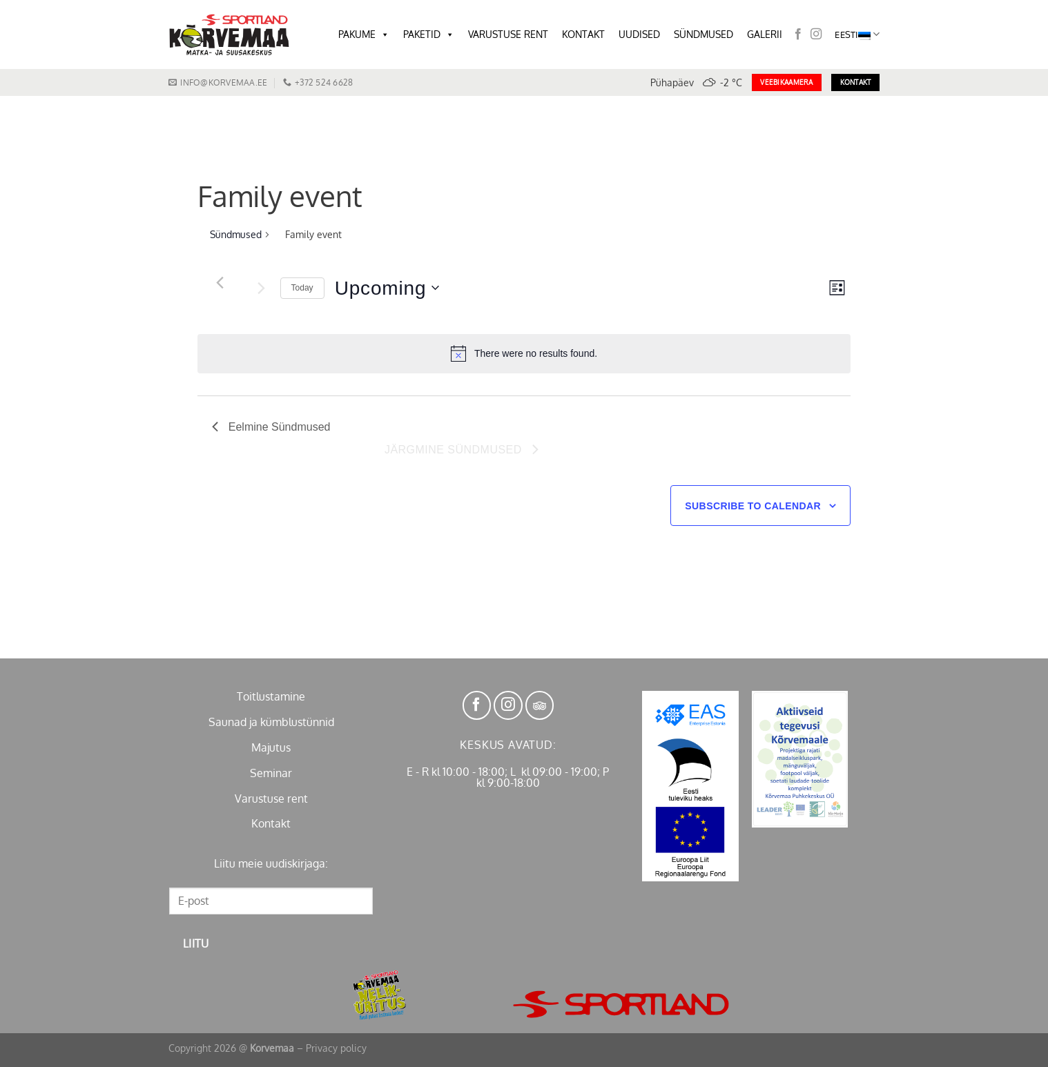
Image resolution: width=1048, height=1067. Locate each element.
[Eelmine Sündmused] (220, 282)
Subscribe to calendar (753, 505)
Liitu (196, 943)
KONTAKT (583, 34)
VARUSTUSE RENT (508, 34)
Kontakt (271, 823)
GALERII (764, 34)
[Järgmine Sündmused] (261, 288)
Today (302, 288)
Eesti (857, 34)
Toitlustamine (271, 696)
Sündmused (236, 234)
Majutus (271, 747)
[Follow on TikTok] (539, 705)
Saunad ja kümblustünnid (271, 722)
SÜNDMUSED (703, 34)
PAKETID (428, 34)
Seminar (271, 773)
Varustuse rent (271, 798)
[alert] (524, 353)
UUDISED (639, 34)
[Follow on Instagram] (816, 34)
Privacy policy (336, 1047)
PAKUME (363, 34)
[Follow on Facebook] (798, 34)
